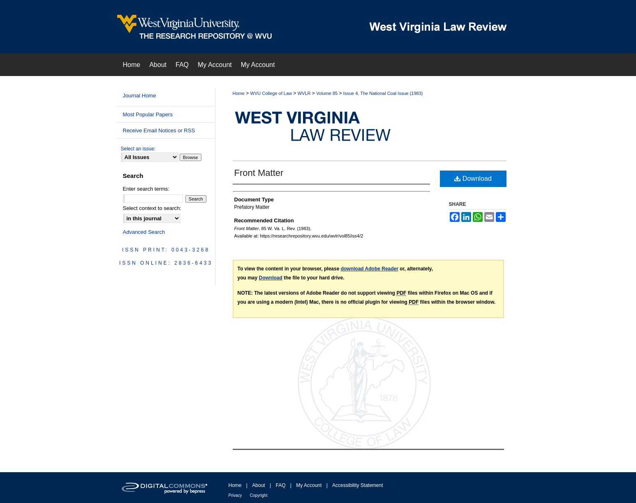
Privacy (235, 495)
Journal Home (139, 95)
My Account (308, 485)
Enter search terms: (146, 189)
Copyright (259, 495)
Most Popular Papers (148, 114)
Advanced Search (144, 232)
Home (239, 93)
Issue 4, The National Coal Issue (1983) (383, 93)
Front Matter (259, 173)
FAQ (280, 485)
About (258, 485)
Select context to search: (152, 208)
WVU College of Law (271, 93)
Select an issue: (138, 149)
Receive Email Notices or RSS (159, 130)
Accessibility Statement (357, 485)
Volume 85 (327, 93)
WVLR (304, 93)
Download (473, 178)
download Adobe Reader (369, 269)
